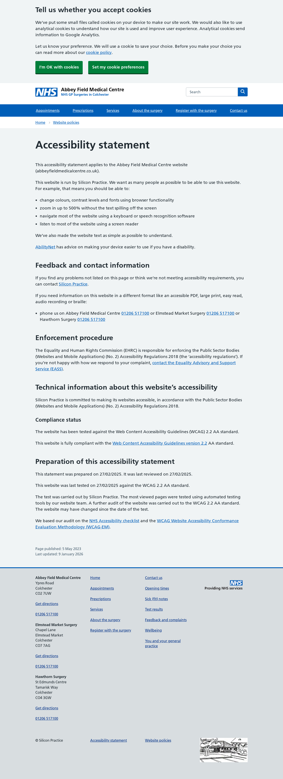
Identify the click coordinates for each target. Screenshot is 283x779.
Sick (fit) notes (156, 599)
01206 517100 (135, 313)
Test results (154, 609)
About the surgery (147, 110)
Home (40, 122)
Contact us (238, 110)
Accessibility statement (108, 740)
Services (113, 110)
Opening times (157, 588)
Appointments (47, 110)
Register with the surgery (196, 110)
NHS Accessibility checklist (114, 520)
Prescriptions (83, 110)
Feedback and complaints (166, 620)
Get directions (46, 604)
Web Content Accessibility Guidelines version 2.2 (160, 443)
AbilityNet (45, 247)
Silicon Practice (73, 284)
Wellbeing (153, 630)
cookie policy (99, 52)
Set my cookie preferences (118, 67)
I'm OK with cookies (59, 67)
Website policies (66, 122)
